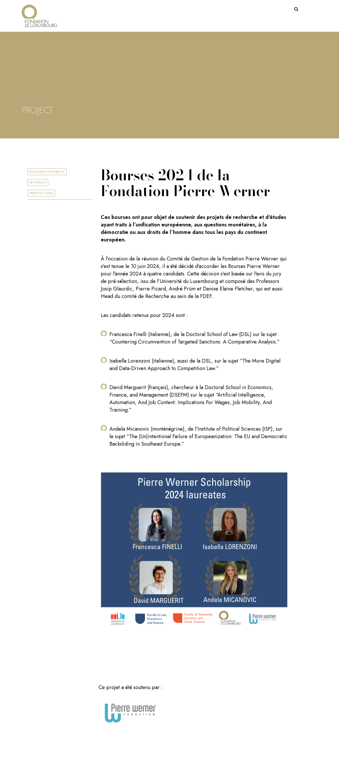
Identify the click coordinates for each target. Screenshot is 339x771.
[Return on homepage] (39, 13)
